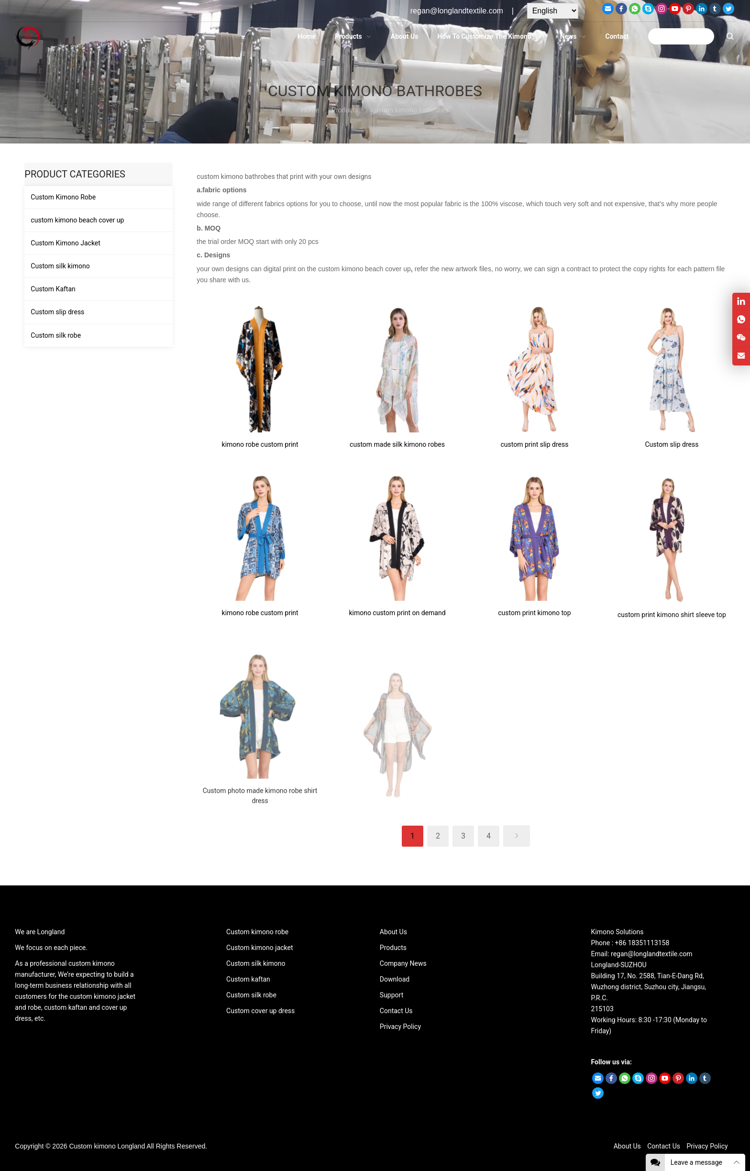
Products (393, 947)
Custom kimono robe (257, 932)
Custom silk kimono (60, 266)
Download (394, 979)
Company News (403, 963)
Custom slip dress (57, 312)
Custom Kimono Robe (63, 197)
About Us (393, 932)
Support (391, 995)
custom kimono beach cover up (77, 220)
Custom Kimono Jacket (65, 243)
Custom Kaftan (53, 289)
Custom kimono (92, 1146)
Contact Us (396, 1011)
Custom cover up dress (260, 1011)
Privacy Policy (400, 1026)
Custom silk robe (56, 335)
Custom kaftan (248, 979)
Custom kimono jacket (259, 947)
